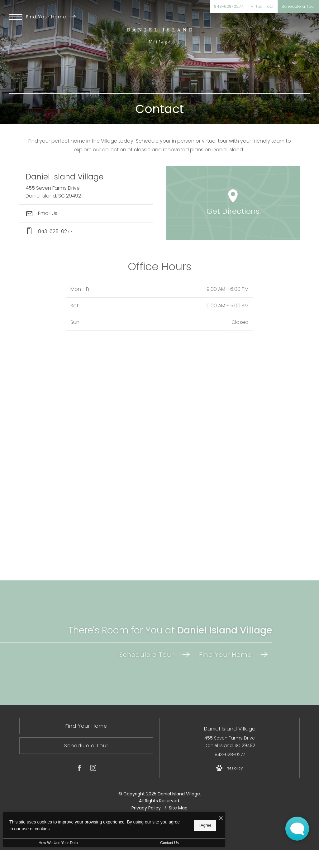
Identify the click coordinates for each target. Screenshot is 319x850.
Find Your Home (51, 16)
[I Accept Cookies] (217, 818)
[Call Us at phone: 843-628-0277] (86, 231)
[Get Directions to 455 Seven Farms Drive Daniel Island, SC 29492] (86, 185)
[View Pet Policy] (229, 768)
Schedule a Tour (154, 654)
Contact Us (166, 843)
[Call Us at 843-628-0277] (228, 6)
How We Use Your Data (57, 843)
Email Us (41, 213)
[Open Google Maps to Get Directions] (233, 203)
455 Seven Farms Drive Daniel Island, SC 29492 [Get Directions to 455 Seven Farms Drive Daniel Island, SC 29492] (229, 742)
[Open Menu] (15, 17)
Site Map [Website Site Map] (178, 808)
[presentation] (159, 458)
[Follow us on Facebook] (79, 769)
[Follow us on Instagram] (93, 769)
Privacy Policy (146, 808)
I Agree (200, 825)
